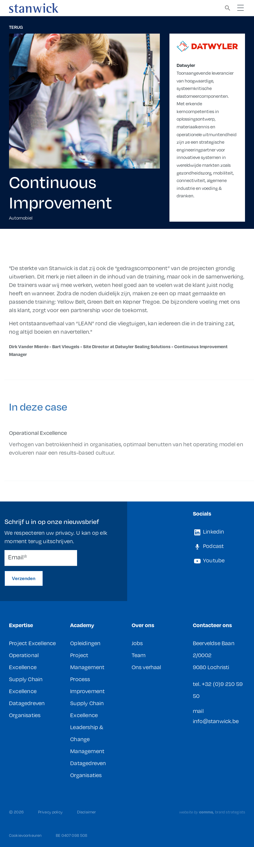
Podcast (208, 546)
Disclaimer (86, 812)
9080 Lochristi (211, 667)
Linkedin (208, 531)
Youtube (209, 560)
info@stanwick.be (216, 721)
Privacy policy (50, 812)
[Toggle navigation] (240, 7)
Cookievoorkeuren (25, 835)
